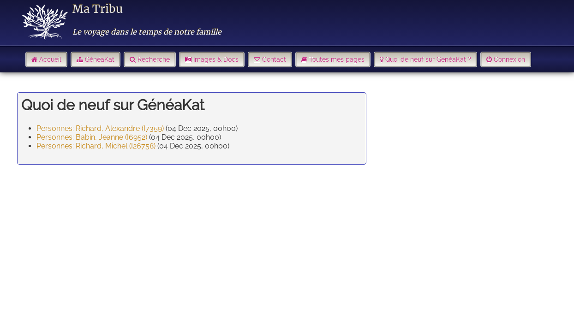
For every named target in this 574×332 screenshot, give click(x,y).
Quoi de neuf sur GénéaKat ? (428, 59)
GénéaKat (99, 59)
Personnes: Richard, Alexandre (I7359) (100, 128)
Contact (274, 59)
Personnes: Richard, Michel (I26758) (95, 146)
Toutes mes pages (337, 59)
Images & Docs (216, 59)
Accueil (50, 59)
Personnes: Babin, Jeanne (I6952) (91, 137)
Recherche (154, 59)
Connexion (509, 59)
